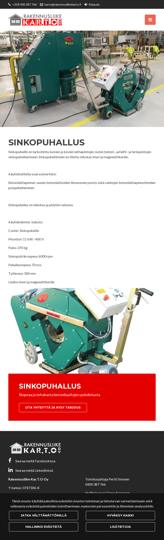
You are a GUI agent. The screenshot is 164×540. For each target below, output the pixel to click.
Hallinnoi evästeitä (43, 526)
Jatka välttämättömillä (44, 515)
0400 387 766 (95, 484)
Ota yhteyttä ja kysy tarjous (53, 407)
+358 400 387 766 (24, 4)
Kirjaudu (94, 4)
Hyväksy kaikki (120, 515)
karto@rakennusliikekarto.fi (63, 4)
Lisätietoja (120, 526)
